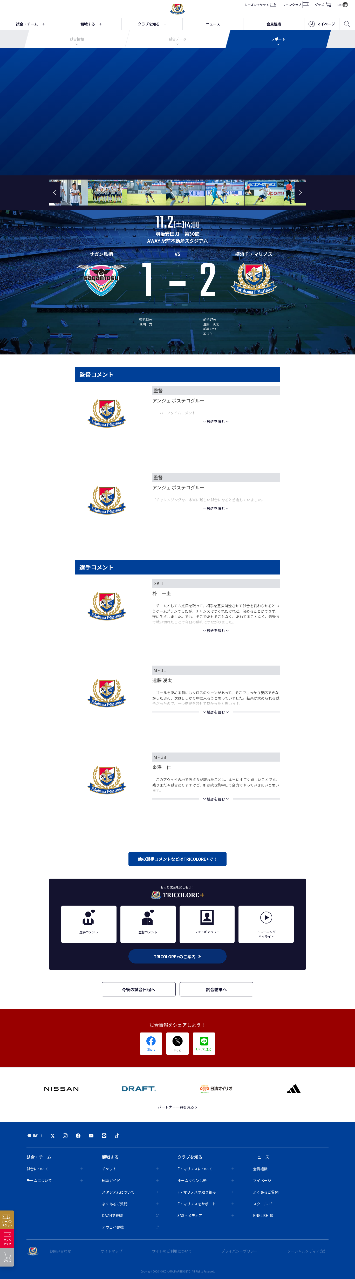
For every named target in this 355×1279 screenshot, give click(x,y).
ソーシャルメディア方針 (307, 1251)
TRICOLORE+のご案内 (177, 956)
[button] (54, 192)
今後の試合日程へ (138, 989)
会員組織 (274, 23)
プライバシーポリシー (239, 1251)
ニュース (213, 23)
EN (343, 4)
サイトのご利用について (172, 1251)
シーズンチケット (260, 5)
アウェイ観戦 (130, 1227)
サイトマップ (111, 1251)
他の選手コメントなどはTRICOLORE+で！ (177, 859)
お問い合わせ (60, 1251)
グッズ (323, 5)
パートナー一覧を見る (177, 1107)
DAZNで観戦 (130, 1215)
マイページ (322, 24)
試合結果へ (216, 989)
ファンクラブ (296, 5)
